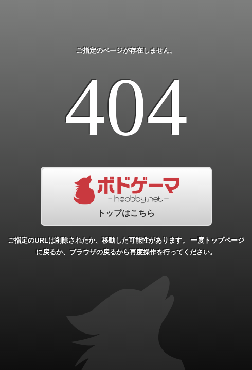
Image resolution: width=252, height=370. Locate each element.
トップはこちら (126, 196)
